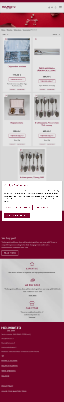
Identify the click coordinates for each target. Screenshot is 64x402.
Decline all (43, 208)
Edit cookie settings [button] (18, 208)
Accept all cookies (17, 215)
